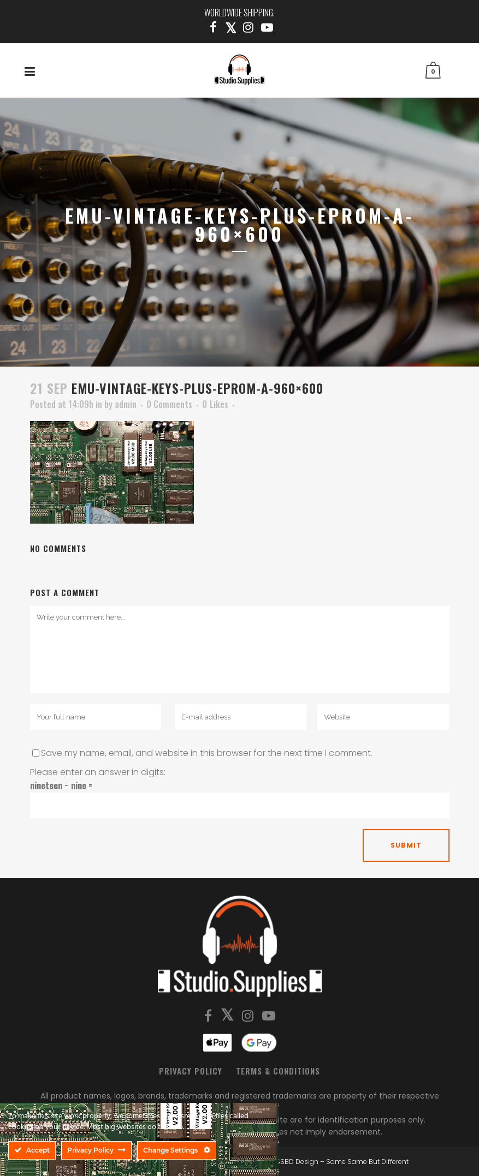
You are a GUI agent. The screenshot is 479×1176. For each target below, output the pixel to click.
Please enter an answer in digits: (97, 772)
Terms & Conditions (278, 1071)
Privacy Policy (190, 1071)
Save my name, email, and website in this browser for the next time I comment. (206, 753)
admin (126, 404)
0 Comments (169, 404)
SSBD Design (297, 1161)
